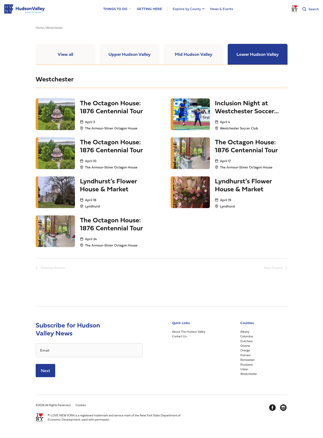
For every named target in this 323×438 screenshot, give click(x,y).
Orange (245, 351)
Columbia (246, 337)
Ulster (244, 370)
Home (40, 27)
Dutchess (246, 342)
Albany (244, 332)
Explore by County (187, 9)
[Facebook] (272, 408)
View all (65, 54)
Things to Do (115, 9)
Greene (245, 346)
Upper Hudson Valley (129, 54)
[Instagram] (283, 408)
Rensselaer (247, 360)
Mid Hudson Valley (193, 54)
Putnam (245, 356)
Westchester (248, 375)
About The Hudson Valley (188, 332)
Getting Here (149, 9)
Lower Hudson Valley (257, 54)
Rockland (246, 365)
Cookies (81, 406)
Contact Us (179, 337)
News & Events (221, 9)
